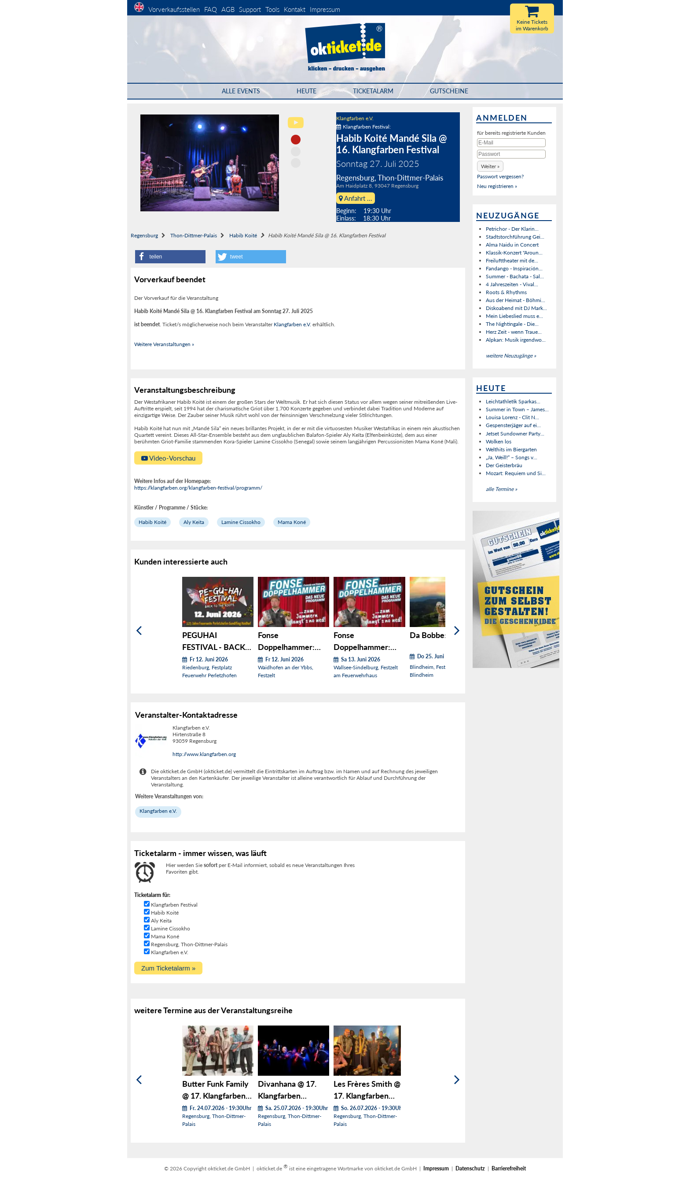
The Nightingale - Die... (512, 324)
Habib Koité (243, 235)
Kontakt (294, 9)
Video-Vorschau (168, 458)
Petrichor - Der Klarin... (512, 228)
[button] (170, 256)
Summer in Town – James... (517, 409)
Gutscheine (449, 91)
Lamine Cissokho (241, 522)
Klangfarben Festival (174, 904)
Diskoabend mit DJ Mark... (516, 308)
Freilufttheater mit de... (512, 260)
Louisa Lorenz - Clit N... (512, 417)
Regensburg (144, 235)
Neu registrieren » (497, 186)
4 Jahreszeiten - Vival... (512, 284)
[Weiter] (457, 631)
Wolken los (498, 441)
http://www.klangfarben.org (204, 754)
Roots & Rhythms (506, 292)
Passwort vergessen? (500, 176)
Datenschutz (470, 1168)
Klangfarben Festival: (363, 126)
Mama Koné (292, 522)
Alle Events (241, 91)
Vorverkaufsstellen (174, 9)
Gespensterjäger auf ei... (513, 425)
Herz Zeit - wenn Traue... (514, 331)
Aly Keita (194, 522)
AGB (228, 9)
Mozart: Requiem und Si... (516, 473)
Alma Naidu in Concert (512, 244)
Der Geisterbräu (504, 465)
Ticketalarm (373, 91)
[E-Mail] (511, 142)
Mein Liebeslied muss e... (514, 316)
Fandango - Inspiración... (514, 268)
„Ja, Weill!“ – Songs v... (511, 457)
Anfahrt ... (355, 198)
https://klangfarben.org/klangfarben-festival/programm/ (198, 487)
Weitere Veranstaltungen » (164, 344)
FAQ (210, 9)
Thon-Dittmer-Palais (193, 235)
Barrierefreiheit (509, 1168)
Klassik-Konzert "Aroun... (514, 252)
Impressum (325, 9)
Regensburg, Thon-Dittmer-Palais (189, 944)
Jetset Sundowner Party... (515, 433)
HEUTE (306, 91)
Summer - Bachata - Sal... (515, 276)
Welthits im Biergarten (511, 449)
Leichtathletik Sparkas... (513, 401)
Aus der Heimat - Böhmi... (515, 300)
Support (250, 9)
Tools (272, 9)
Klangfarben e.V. (355, 118)
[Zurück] (139, 631)
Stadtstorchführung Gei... (515, 236)
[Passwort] (511, 154)
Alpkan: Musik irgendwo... (516, 339)
